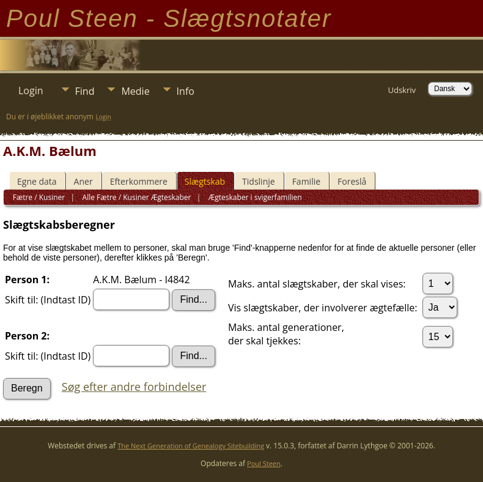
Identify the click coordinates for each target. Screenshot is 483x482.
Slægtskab (205, 181)
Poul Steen (264, 463)
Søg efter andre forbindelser (134, 386)
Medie (135, 91)
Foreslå (351, 181)
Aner (83, 181)
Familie (306, 181)
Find (85, 91)
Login (30, 90)
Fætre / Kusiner (39, 197)
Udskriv (402, 89)
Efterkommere (139, 181)
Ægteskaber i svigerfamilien (254, 197)
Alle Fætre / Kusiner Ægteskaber (135, 197)
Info (185, 91)
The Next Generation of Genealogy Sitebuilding (190, 445)
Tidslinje (258, 181)
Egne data (37, 181)
